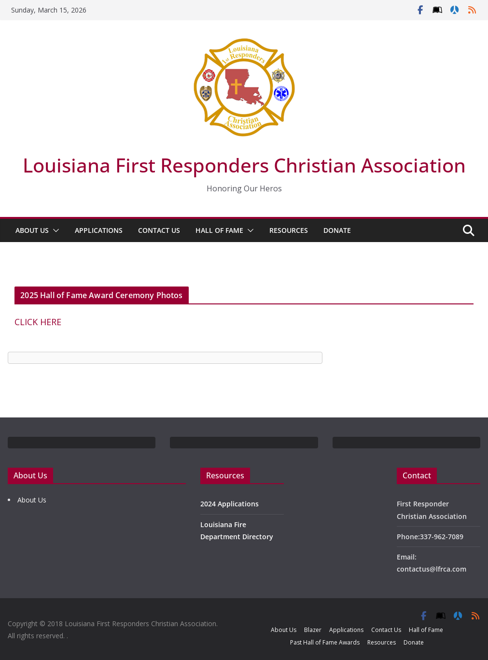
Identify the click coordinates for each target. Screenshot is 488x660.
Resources (288, 230)
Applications (99, 230)
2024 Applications (229, 503)
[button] (54, 230)
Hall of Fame (219, 230)
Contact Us (159, 230)
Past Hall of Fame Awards (325, 642)
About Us (32, 230)
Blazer (312, 630)
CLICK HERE (37, 322)
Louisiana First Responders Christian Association (244, 165)
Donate (337, 230)
